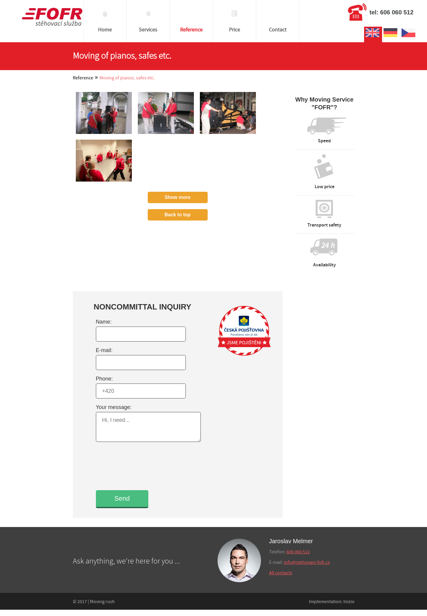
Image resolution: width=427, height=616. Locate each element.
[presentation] (140, 465)
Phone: (104, 379)
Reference (83, 78)
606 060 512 (298, 552)
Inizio (348, 602)
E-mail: (104, 350)
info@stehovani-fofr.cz (307, 562)
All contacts (280, 573)
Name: (104, 322)
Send (122, 498)
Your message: (114, 407)
